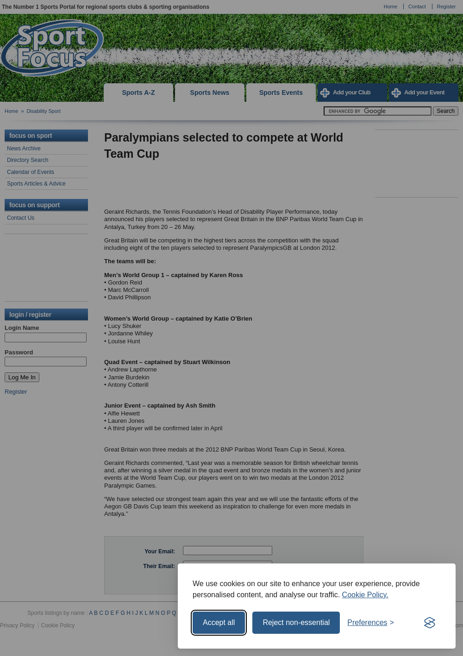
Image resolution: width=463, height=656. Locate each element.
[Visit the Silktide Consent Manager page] (430, 623)
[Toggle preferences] (370, 623)
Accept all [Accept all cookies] (219, 622)
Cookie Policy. (365, 595)
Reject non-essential (296, 622)
